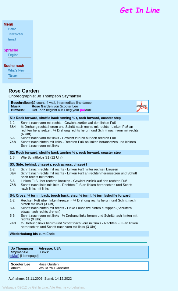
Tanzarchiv (15, 34)
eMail (14, 256)
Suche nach (14, 66)
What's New (16, 70)
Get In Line (40, 287)
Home (12, 29)
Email (12, 39)
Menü (8, 24)
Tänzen (13, 75)
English (13, 55)
